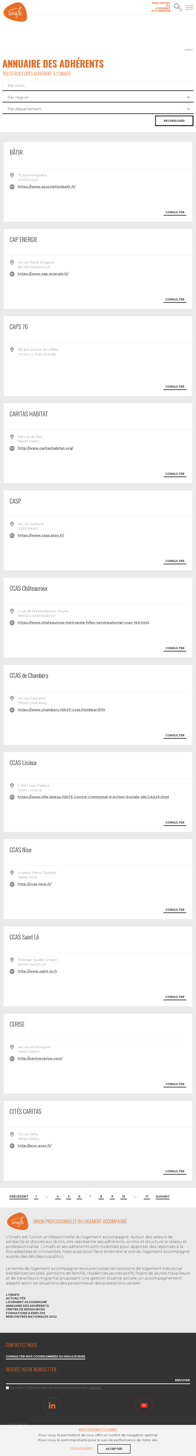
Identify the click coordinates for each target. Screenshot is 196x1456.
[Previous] (18, 1197)
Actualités (15, 1298)
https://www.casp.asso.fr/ (41, 535)
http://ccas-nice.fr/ (34, 884)
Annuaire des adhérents (27, 1306)
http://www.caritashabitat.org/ (45, 448)
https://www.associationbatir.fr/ (46, 187)
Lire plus (95, 1387)
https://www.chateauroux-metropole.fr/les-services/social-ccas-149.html (83, 622)
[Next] (163, 1197)
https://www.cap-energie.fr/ (43, 274)
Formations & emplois (25, 1313)
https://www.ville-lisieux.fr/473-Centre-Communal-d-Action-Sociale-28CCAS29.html (93, 797)
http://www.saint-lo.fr (37, 971)
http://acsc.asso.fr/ (34, 1146)
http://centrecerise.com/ (40, 1058)
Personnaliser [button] (81, 1448)
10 (123, 1196)
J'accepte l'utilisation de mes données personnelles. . (56, 1387)
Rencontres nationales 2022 (31, 1316)
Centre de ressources (25, 1309)
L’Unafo (13, 1294)
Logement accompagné (26, 1302)
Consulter (174, 212)
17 (146, 1196)
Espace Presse (17, 1424)
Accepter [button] (114, 1449)
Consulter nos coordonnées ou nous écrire (45, 1356)
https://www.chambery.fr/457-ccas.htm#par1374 (61, 710)
